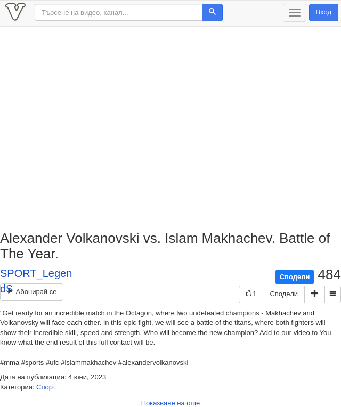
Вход (323, 12)
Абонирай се (31, 292)
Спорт (46, 387)
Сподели (295, 277)
